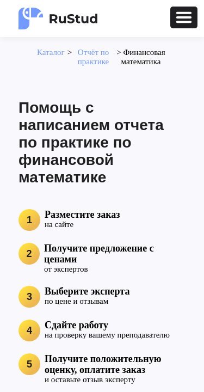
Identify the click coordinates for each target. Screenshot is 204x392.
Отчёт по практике (93, 57)
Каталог (51, 52)
